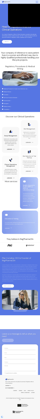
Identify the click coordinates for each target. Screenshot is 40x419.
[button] (37, 2)
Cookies (33, 392)
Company (15, 390)
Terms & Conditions (25, 392)
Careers (20, 390)
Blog (25, 390)
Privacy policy (31, 390)
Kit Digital (18, 398)
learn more (9, 162)
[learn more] (13, 163)
